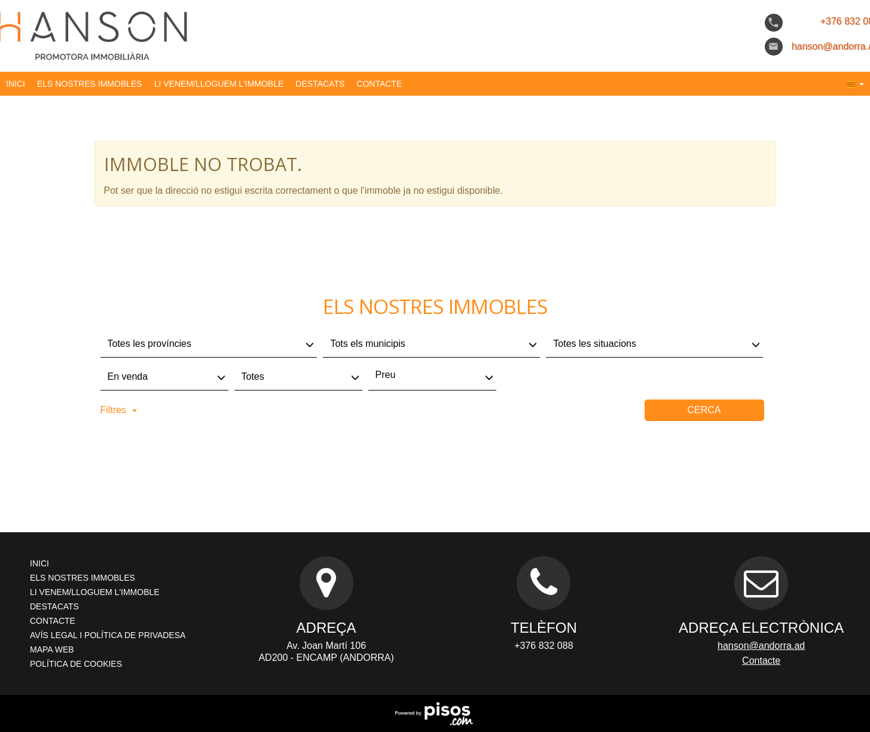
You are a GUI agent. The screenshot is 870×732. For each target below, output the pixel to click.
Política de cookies (76, 664)
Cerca (704, 410)
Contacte (379, 84)
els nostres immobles (89, 84)
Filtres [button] (119, 410)
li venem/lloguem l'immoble (219, 84)
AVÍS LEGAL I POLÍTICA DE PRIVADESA (107, 635)
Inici (15, 84)
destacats (319, 84)
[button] (855, 84)
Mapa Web (52, 649)
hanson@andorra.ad (761, 645)
